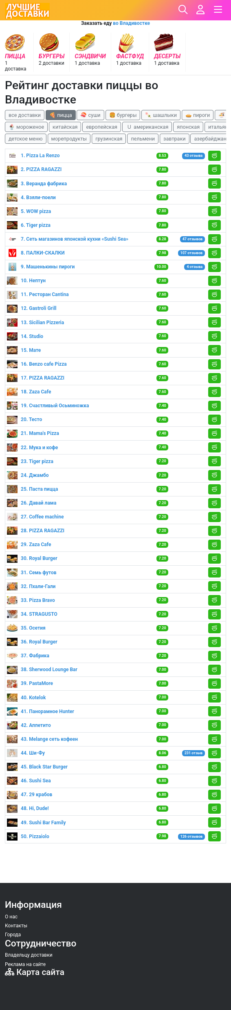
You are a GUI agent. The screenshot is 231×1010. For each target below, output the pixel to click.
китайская (65, 127)
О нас (11, 917)
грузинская (108, 139)
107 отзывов (191, 253)
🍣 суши (90, 115)
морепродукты (69, 139)
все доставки (25, 115)
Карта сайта (34, 972)
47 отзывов (192, 239)
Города (13, 935)
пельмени (143, 139)
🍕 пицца (60, 115)
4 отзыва (194, 267)
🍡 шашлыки (161, 115)
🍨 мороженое (26, 127)
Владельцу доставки (29, 955)
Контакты (16, 926)
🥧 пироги (197, 115)
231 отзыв (193, 753)
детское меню (26, 139)
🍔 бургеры (123, 115)
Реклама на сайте (25, 964)
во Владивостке (131, 23)
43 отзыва (193, 156)
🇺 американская (147, 127)
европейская (101, 127)
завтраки (174, 139)
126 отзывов (191, 836)
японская (188, 127)
